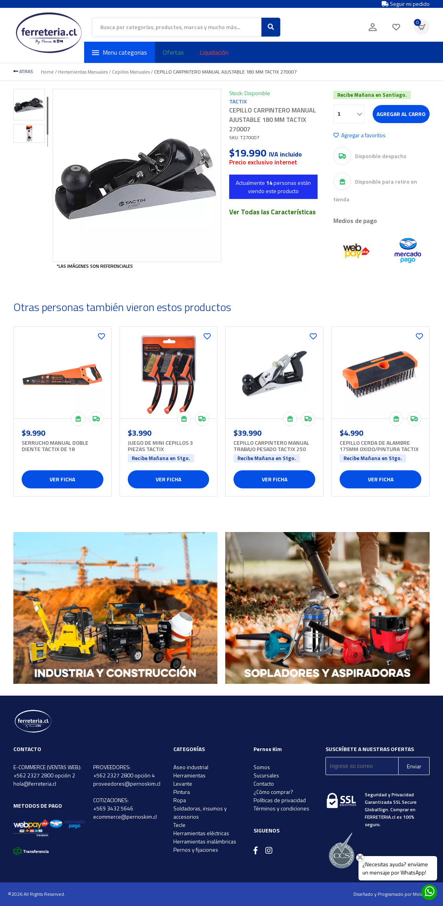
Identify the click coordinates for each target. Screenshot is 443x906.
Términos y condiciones (281, 808)
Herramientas (189, 775)
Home (47, 72)
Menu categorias (119, 52)
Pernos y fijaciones (195, 849)
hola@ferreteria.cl (34, 783)
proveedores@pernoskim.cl (126, 783)
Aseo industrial (190, 767)
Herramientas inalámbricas (204, 841)
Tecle (179, 825)
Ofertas (173, 52)
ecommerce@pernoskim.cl (125, 816)
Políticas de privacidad (280, 800)
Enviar (414, 766)
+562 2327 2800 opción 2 (44, 775)
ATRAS (23, 71)
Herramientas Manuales (83, 72)
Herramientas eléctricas (201, 833)
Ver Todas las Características (272, 212)
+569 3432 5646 (113, 808)
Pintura (181, 792)
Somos (262, 767)
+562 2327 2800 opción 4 (124, 775)
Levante (182, 783)
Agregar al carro (401, 114)
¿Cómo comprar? (273, 792)
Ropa (179, 800)
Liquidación (214, 52)
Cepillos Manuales (131, 72)
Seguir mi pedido (406, 4)
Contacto (264, 783)
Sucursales (266, 775)
